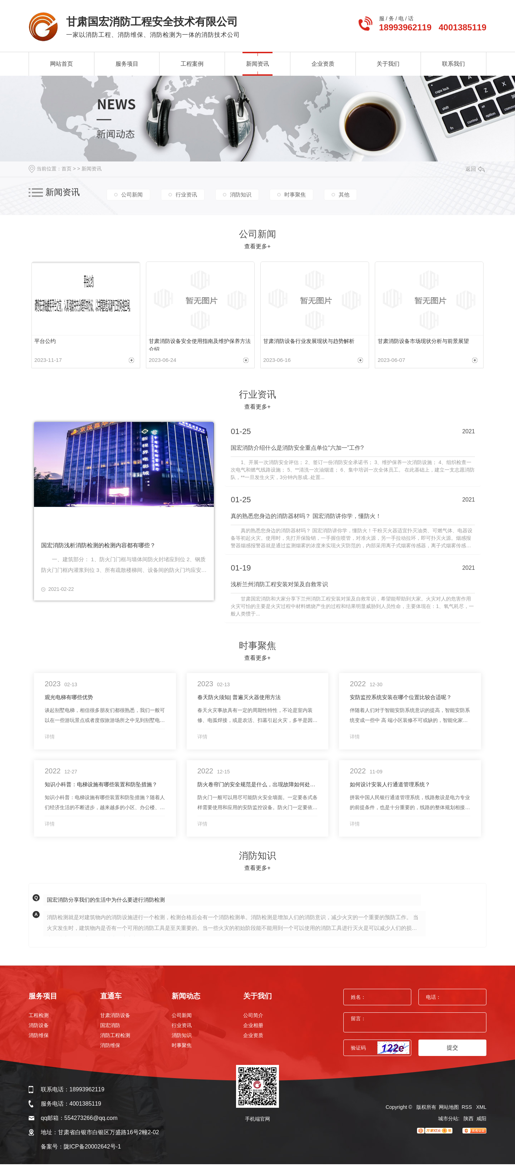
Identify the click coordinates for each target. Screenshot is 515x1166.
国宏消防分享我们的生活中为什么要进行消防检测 (106, 901)
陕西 (469, 1120)
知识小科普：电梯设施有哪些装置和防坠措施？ (101, 786)
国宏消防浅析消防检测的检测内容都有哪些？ (98, 548)
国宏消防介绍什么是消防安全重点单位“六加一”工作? (297, 450)
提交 (452, 1049)
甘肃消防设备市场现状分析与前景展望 (423, 341)
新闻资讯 (257, 64)
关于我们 (388, 64)
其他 (344, 193)
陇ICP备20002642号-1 (92, 1148)
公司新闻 (132, 193)
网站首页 (61, 64)
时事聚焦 (295, 193)
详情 (50, 738)
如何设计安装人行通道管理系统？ (390, 786)
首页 (67, 168)
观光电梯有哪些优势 (69, 699)
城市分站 (448, 1120)
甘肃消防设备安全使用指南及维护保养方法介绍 (200, 345)
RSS (468, 1109)
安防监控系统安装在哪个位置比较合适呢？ (401, 699)
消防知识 (240, 193)
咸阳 (481, 1120)
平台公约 (45, 341)
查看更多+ (257, 246)
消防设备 (39, 1027)
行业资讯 (186, 193)
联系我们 (453, 64)
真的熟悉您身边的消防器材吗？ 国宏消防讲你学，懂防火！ (306, 518)
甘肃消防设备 (115, 1017)
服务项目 (127, 64)
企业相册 (253, 1027)
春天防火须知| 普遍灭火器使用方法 (239, 699)
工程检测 (39, 1017)
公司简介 (253, 1017)
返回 (475, 169)
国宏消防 (110, 1027)
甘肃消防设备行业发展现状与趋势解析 (308, 341)
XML (481, 1109)
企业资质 (323, 64)
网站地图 (449, 1109)
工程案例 (192, 64)
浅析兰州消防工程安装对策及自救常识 (279, 586)
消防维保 (39, 1037)
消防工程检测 (115, 1037)
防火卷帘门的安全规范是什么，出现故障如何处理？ (257, 786)
